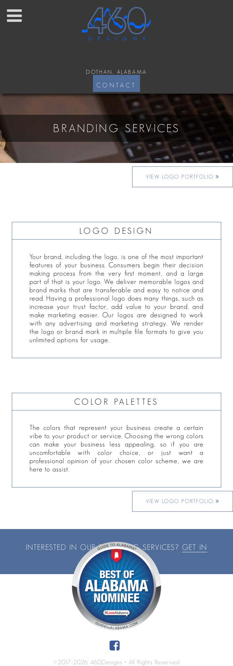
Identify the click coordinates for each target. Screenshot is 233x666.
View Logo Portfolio (182, 177)
